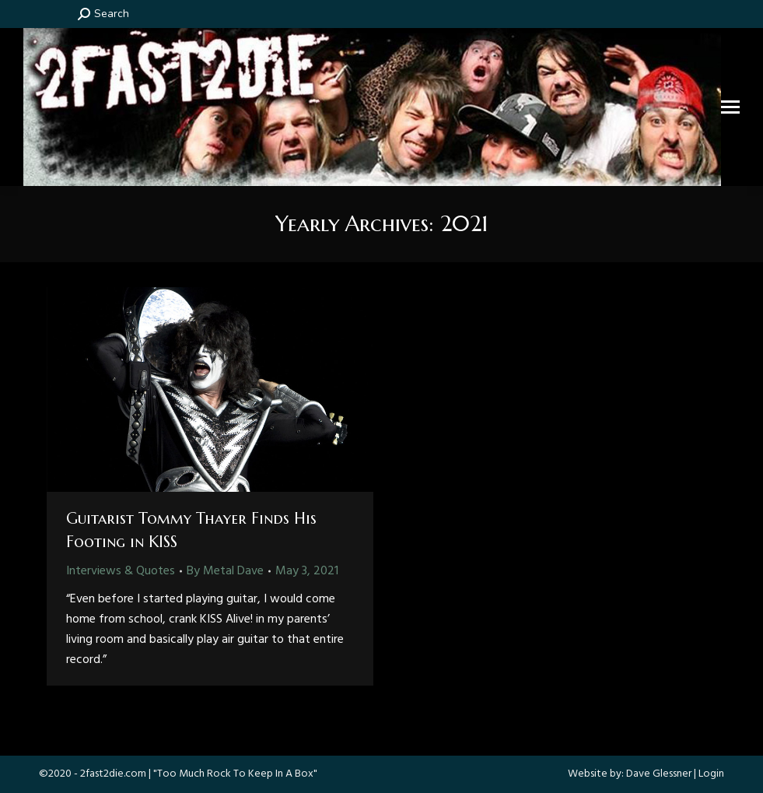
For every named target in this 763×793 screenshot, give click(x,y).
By (225, 571)
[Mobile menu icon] (730, 107)
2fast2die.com (113, 774)
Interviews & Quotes (120, 571)
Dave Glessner (658, 774)
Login (711, 774)
